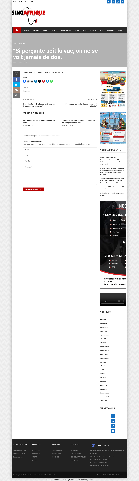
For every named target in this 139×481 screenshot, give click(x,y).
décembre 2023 (104, 393)
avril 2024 (103, 377)
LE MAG (31, 1)
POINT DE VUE (93, 30)
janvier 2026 (103, 323)
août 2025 (103, 339)
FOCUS (84, 30)
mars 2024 (103, 381)
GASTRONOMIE (110, 30)
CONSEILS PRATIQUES (66, 30)
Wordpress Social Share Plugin (58, 480)
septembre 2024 (104, 358)
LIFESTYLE (77, 30)
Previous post (28, 99)
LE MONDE (120, 30)
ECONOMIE (45, 30)
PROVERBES (21, 43)
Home (15, 43)
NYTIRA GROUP (50, 475)
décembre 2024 (104, 346)
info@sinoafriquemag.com (100, 465)
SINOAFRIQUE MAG (19, 450)
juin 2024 (102, 370)
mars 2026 (103, 319)
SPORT (101, 30)
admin (15, 62)
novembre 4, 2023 (28, 125)
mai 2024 (102, 373)
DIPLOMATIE (36, 30)
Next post (92, 99)
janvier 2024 (103, 389)
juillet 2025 (103, 342)
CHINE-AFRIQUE (26, 30)
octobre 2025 (104, 331)
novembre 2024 (104, 350)
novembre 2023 (104, 397)
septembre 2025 (104, 335)
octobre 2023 (104, 401)
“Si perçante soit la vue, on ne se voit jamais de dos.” (43, 72)
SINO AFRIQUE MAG (31, 475)
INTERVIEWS (54, 30)
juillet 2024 (103, 366)
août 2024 (103, 362)
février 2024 (103, 385)
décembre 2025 (104, 327)
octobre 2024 (104, 354)
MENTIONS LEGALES (20, 454)
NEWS (14, 1)
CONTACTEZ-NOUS (23, 1)
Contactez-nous (18, 457)
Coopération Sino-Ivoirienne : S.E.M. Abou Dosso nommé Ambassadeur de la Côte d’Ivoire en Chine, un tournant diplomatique (112, 181)
